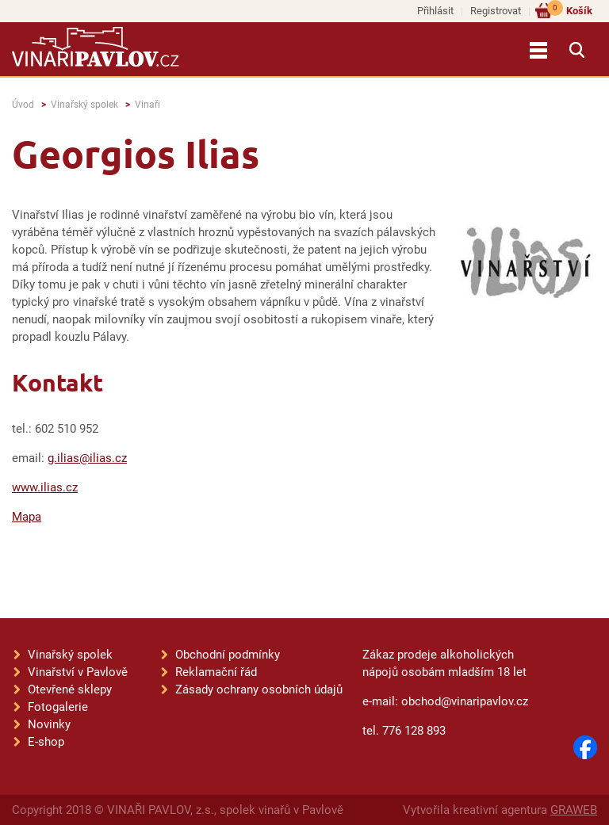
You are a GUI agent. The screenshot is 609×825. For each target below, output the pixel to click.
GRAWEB (573, 810)
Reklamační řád (216, 672)
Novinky (49, 724)
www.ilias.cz (45, 487)
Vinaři (147, 104)
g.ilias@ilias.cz (87, 458)
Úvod (23, 104)
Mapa (26, 517)
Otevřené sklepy (70, 689)
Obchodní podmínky (227, 654)
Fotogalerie (58, 707)
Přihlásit (435, 11)
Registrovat (495, 11)
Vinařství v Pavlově (78, 672)
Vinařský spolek (84, 104)
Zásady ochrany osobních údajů (259, 689)
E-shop (46, 742)
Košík (569, 10)
